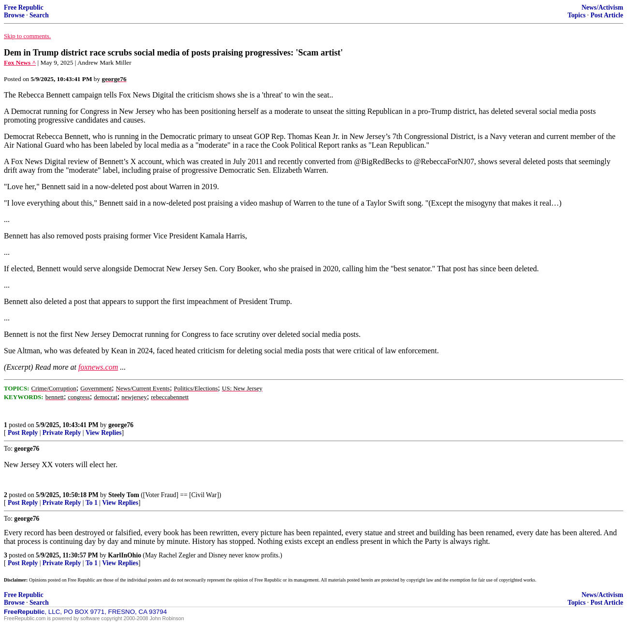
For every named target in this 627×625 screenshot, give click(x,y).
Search (39, 15)
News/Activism (602, 7)
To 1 (92, 502)
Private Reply (62, 432)
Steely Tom (123, 495)
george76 (120, 425)
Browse (14, 15)
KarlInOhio (124, 555)
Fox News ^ (20, 62)
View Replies (104, 432)
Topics (576, 15)
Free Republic (24, 7)
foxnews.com (98, 367)
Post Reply (23, 432)
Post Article (606, 15)
